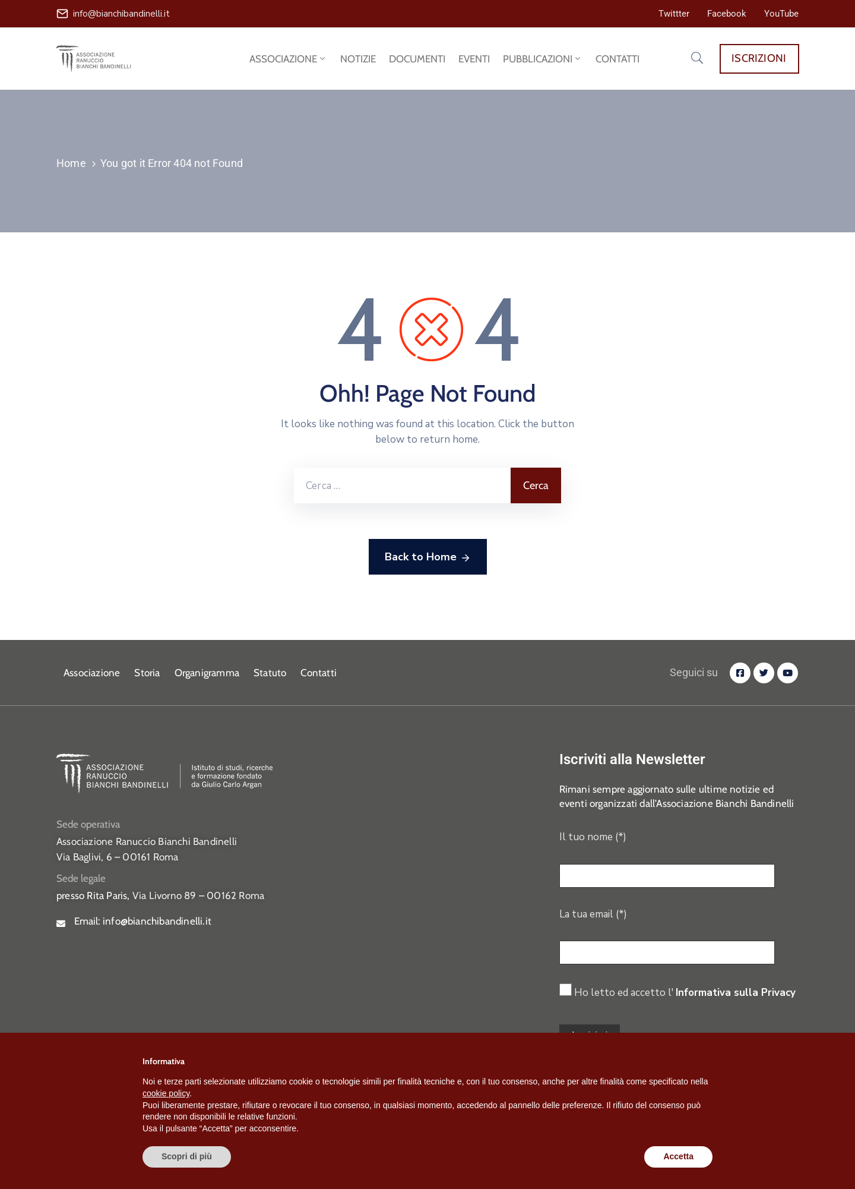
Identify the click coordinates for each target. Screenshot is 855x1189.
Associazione (92, 673)
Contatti (318, 673)
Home (71, 163)
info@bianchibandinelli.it (121, 14)
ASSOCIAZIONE (288, 59)
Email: (142, 921)
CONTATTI (617, 59)
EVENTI (474, 59)
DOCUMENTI (417, 59)
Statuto (270, 673)
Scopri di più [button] (187, 1156)
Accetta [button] (678, 1156)
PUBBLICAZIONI (542, 59)
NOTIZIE (358, 59)
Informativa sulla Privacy (736, 992)
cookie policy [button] (165, 1093)
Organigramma (207, 673)
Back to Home (428, 557)
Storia (147, 673)
